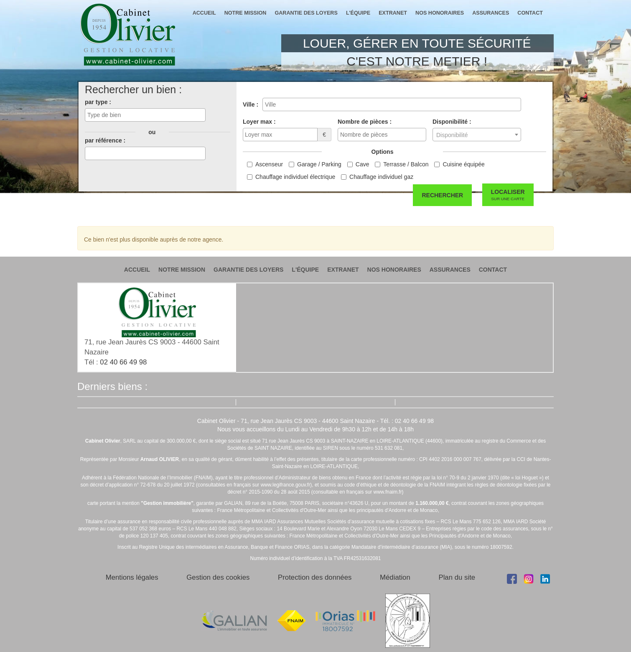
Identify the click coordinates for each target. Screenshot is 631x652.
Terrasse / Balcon (405, 164)
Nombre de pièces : (365, 121)
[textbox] (477, 135)
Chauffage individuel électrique (295, 176)
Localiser (508, 195)
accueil (204, 13)
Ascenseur (269, 164)
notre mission (245, 13)
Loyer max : (259, 121)
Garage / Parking (319, 164)
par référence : (105, 140)
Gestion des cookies (217, 577)
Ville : (250, 104)
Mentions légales (132, 577)
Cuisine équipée (463, 164)
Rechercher (442, 195)
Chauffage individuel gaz (381, 176)
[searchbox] (145, 115)
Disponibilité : (452, 121)
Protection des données (314, 577)
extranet (393, 13)
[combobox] (145, 115)
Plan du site (456, 577)
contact (530, 13)
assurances (490, 13)
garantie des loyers (306, 13)
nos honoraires (439, 13)
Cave (362, 164)
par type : (98, 102)
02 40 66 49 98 (123, 362)
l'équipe (358, 13)
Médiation (395, 577)
